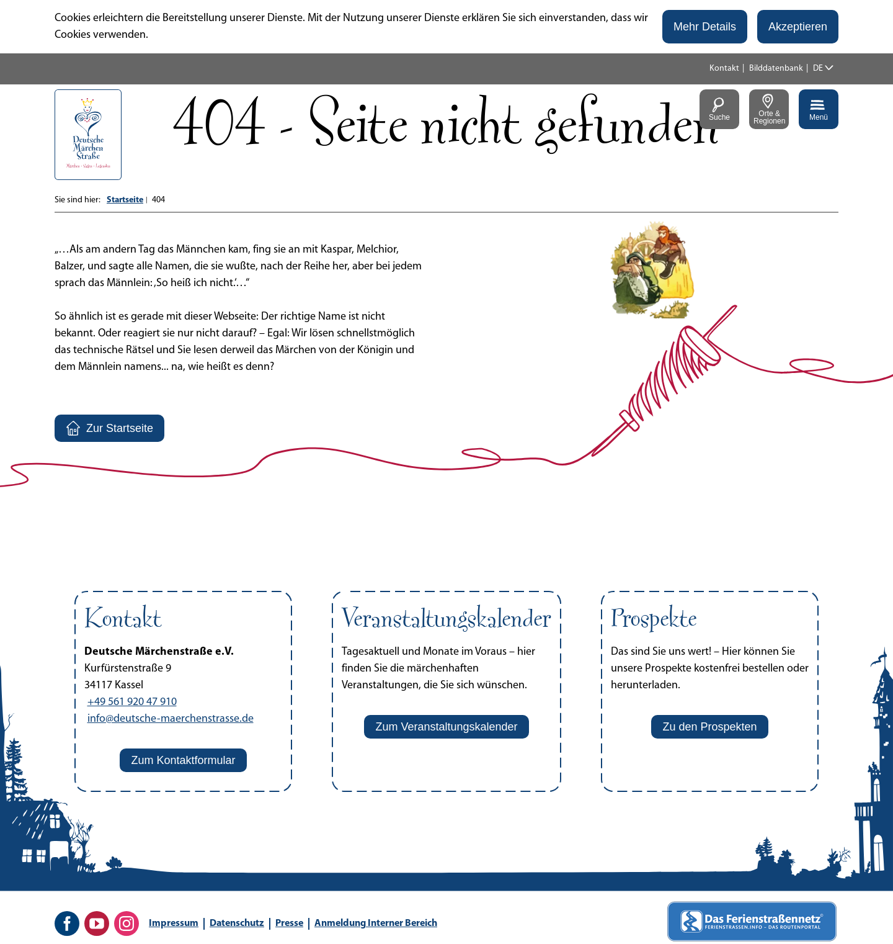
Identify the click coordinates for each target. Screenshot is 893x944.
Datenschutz (237, 923)
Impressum (173, 923)
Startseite (125, 200)
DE (818, 68)
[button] (704, 26)
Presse (289, 923)
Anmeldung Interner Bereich (375, 923)
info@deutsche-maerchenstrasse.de (170, 719)
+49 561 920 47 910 (132, 702)
